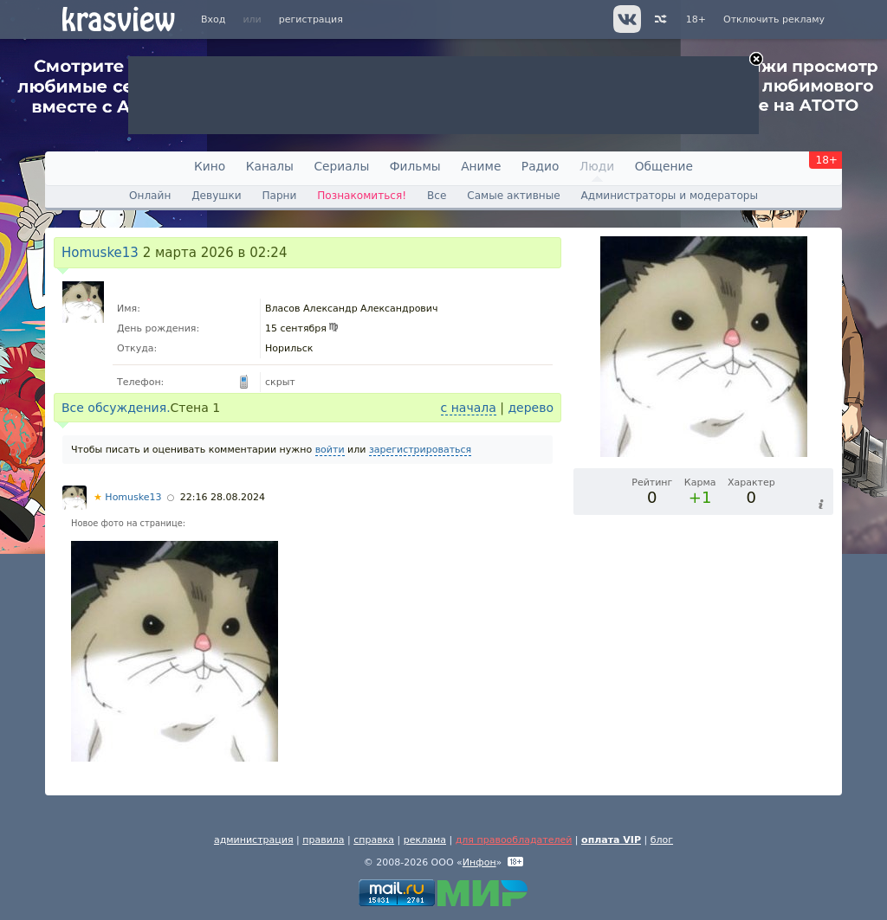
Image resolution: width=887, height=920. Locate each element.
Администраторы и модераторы (669, 196)
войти (330, 449)
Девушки (216, 196)
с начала (468, 408)
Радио (540, 166)
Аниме (481, 166)
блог (662, 840)
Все (436, 196)
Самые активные (513, 196)
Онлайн (150, 196)
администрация (254, 840)
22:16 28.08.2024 (222, 497)
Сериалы (341, 166)
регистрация (311, 19)
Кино (209, 166)
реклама (425, 840)
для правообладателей (514, 840)
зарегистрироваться (420, 449)
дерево (531, 408)
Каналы (270, 166)
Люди (596, 166)
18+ (696, 19)
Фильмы (415, 166)
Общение (664, 166)
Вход (213, 19)
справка (373, 840)
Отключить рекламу (774, 19)
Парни (279, 196)
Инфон (479, 862)
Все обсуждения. (116, 408)
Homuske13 (100, 253)
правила (323, 840)
